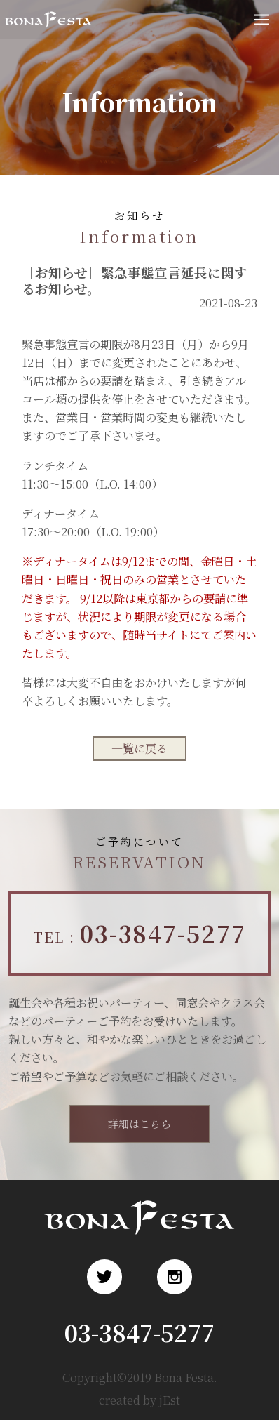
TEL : (140, 933)
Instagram (174, 1276)
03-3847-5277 (139, 1332)
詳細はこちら (139, 1123)
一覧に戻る (139, 748)
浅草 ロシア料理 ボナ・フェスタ (47, 32)
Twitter (104, 1276)
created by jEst (139, 1399)
